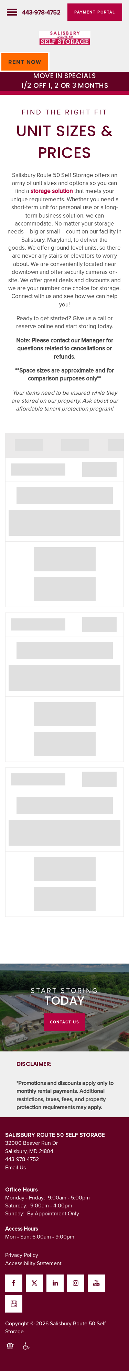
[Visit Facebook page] (13, 1283)
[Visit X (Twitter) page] (34, 1283)
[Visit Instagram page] (75, 1283)
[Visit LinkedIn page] (55, 1283)
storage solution (52, 191)
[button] (94, 12)
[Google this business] (13, 1304)
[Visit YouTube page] (96, 1283)
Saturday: (16, 1205)
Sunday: (14, 1213)
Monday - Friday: (25, 1197)
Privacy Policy (21, 1255)
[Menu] (12, 12)
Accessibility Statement (33, 1263)
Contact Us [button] (64, 1022)
